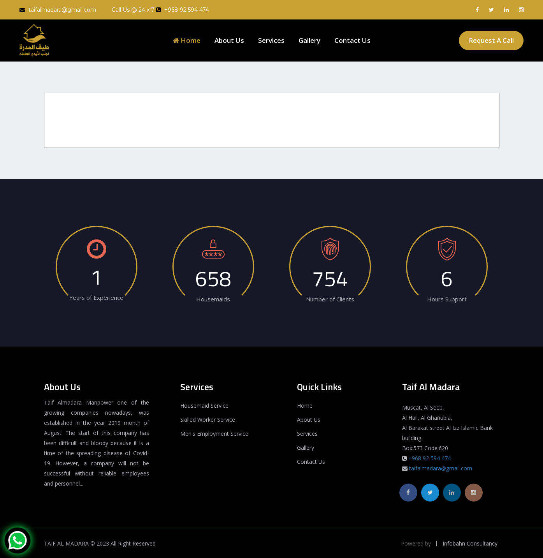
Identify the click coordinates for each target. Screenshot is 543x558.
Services (271, 40)
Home (186, 40)
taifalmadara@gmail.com (57, 9)
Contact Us (352, 40)
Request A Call (491, 40)
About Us (229, 40)
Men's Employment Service (214, 433)
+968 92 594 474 (429, 458)
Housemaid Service (204, 405)
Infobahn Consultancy (470, 543)
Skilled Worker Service (207, 419)
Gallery (309, 40)
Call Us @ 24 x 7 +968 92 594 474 (160, 9)
